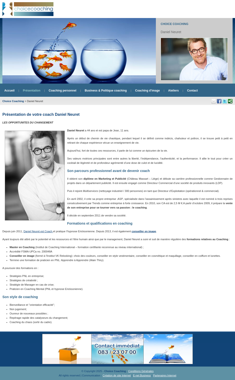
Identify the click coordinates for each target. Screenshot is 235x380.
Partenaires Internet (164, 375)
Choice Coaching (174, 24)
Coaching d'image (147, 90)
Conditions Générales (141, 371)
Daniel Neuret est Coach (38, 231)
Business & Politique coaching (106, 90)
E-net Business (142, 375)
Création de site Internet (117, 375)
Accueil (9, 90)
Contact (192, 90)
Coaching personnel (62, 90)
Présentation (32, 90)
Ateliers (173, 90)
